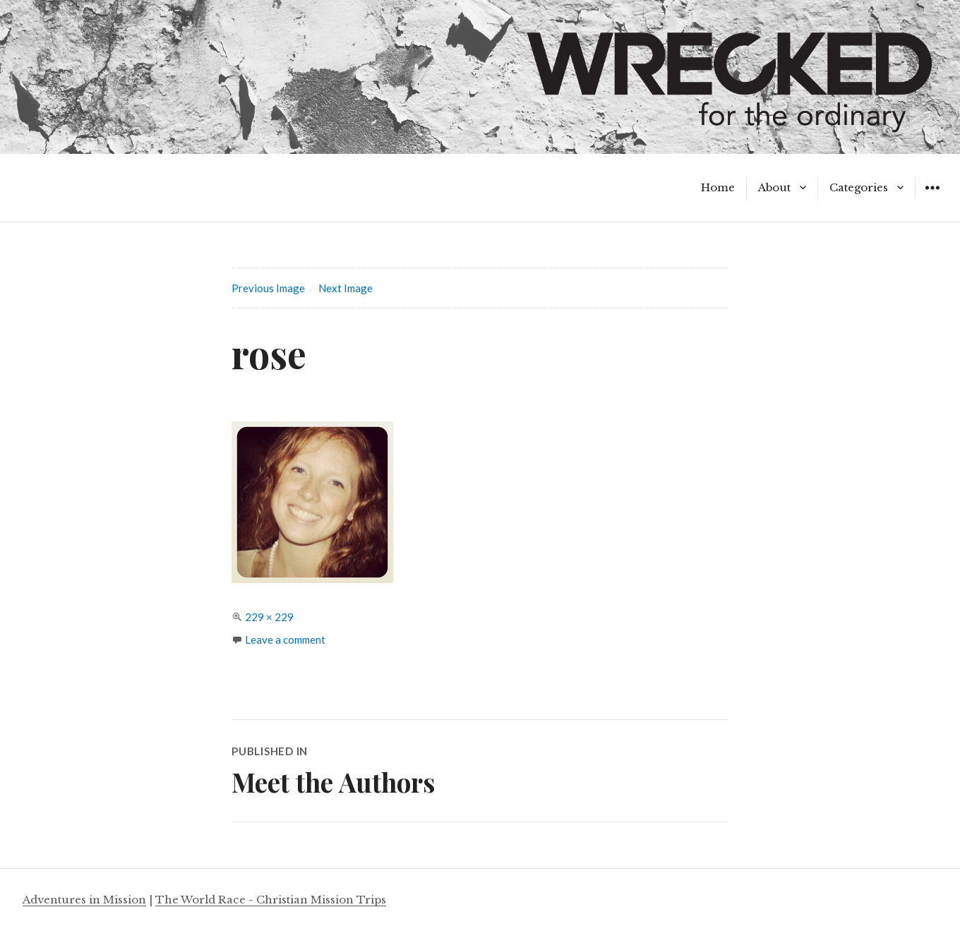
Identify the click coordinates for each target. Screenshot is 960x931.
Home (718, 187)
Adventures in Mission (84, 899)
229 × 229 (269, 617)
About (774, 187)
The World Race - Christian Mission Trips (270, 899)
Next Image (345, 288)
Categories (858, 187)
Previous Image (268, 288)
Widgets (932, 198)
